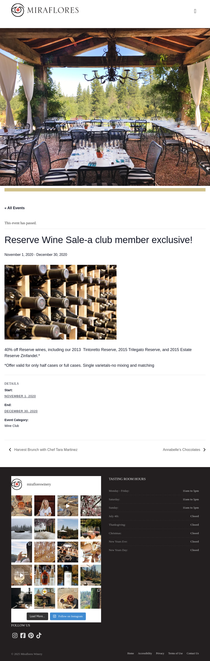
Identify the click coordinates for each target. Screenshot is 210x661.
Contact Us (193, 653)
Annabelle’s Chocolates (182, 450)
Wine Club (11, 426)
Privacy (160, 653)
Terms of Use (175, 653)
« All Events (14, 208)
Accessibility (145, 653)
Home (130, 653)
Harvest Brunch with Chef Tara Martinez (45, 450)
